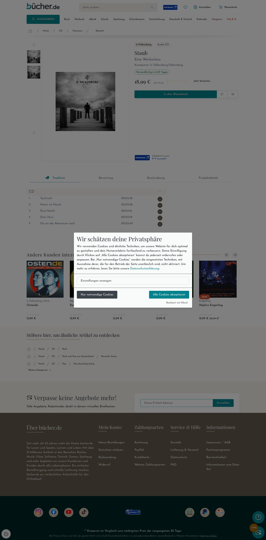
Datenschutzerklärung (144, 268)
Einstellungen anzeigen (96, 280)
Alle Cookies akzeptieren (169, 294)
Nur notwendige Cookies (97, 294)
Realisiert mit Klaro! (177, 303)
